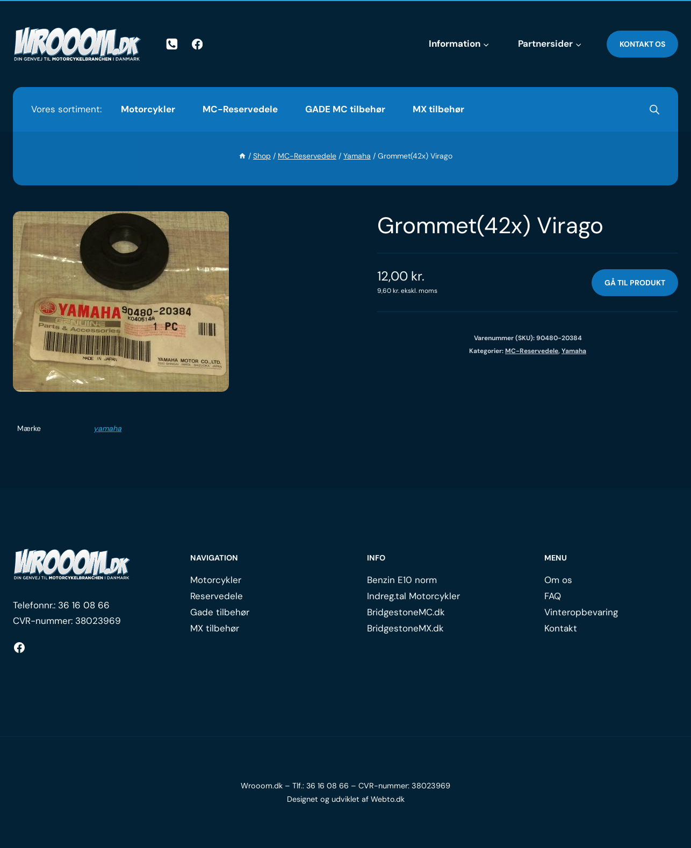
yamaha (107, 428)
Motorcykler (148, 109)
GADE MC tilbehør (345, 109)
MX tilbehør (438, 109)
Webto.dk (387, 799)
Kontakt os (642, 44)
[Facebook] (197, 44)
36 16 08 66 (84, 605)
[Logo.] (72, 564)
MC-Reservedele (240, 109)
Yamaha (574, 351)
